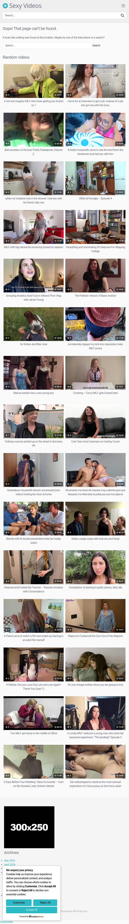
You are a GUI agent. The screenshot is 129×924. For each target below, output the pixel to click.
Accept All (31, 909)
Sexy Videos (22, 6)
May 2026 (9, 860)
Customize (19, 902)
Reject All (45, 902)
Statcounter (6, 921)
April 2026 (9, 864)
